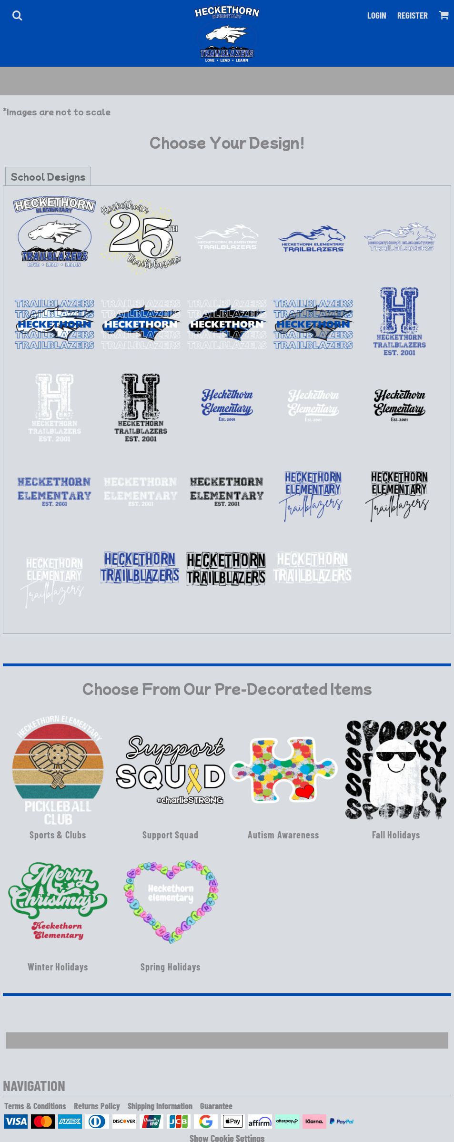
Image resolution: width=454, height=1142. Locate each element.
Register (412, 15)
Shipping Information (160, 1106)
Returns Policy (97, 1106)
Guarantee (216, 1106)
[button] (17, 15)
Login (376, 15)
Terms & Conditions (35, 1106)
